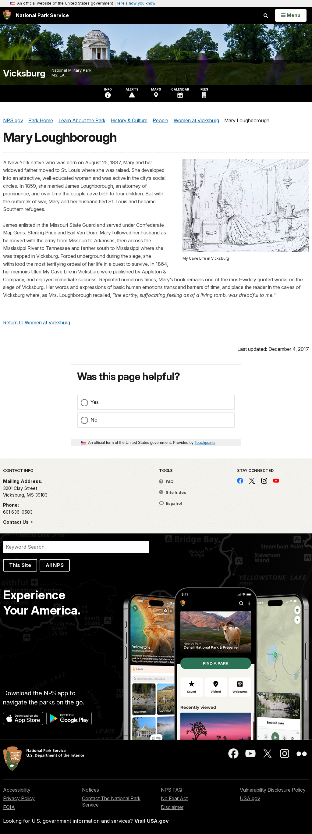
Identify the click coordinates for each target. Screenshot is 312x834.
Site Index (172, 492)
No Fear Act (174, 798)
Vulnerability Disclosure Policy (273, 790)
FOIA (9, 807)
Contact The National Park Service (111, 801)
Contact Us (16, 522)
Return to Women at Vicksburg (36, 322)
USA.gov (250, 798)
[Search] (76, 547)
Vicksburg (24, 73)
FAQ (166, 481)
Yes (94, 402)
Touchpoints (205, 442)
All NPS (55, 565)
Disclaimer (172, 807)
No (94, 420)
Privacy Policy (19, 798)
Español (170, 503)
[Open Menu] (291, 15)
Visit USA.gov (151, 821)
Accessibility (16, 790)
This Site (20, 565)
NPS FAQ (171, 790)
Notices (90, 790)
